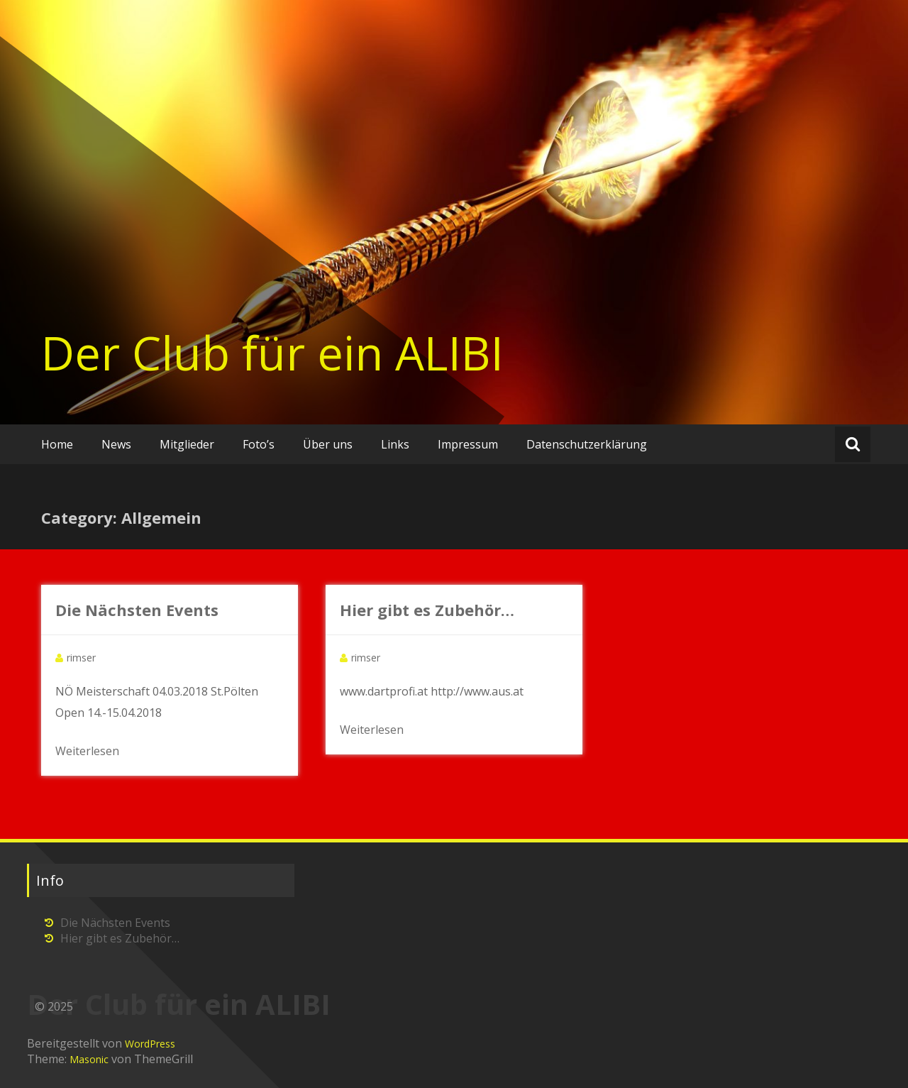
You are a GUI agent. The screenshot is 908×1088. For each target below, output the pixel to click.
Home (57, 444)
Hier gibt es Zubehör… (427, 609)
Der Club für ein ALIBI (272, 353)
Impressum (468, 444)
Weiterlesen (87, 751)
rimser (81, 657)
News (116, 444)
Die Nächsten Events (136, 609)
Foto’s (259, 444)
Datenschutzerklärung (586, 444)
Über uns (328, 444)
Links (395, 444)
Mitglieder (187, 444)
